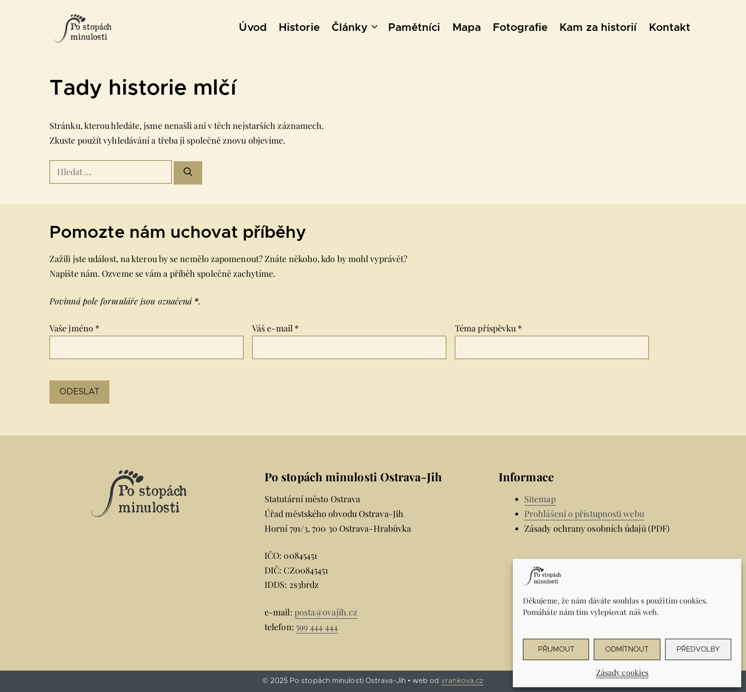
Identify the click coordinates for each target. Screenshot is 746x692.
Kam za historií (598, 27)
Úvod (252, 27)
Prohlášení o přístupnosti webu (584, 513)
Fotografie (520, 27)
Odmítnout (626, 649)
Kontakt (670, 27)
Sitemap (540, 499)
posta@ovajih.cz (325, 612)
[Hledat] (188, 173)
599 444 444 (317, 627)
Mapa (466, 27)
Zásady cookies (622, 672)
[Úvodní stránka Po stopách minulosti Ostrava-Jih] (82, 29)
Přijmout (556, 649)
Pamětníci (414, 27)
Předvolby (698, 649)
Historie (299, 27)
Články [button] (357, 28)
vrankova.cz (462, 680)
